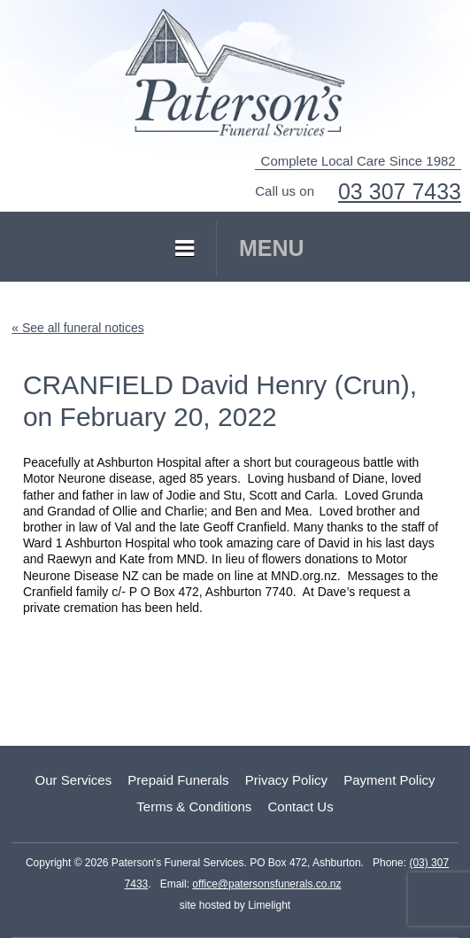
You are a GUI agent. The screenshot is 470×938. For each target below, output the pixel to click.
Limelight (267, 905)
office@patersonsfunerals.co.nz (266, 884)
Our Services (73, 779)
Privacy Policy (286, 779)
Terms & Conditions (193, 806)
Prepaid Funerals (177, 779)
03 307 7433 (399, 191)
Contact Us (300, 806)
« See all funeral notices (77, 328)
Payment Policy (389, 779)
